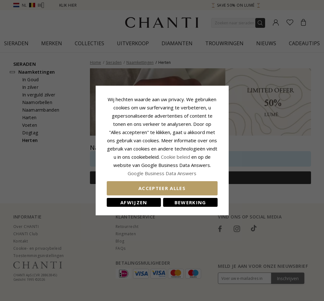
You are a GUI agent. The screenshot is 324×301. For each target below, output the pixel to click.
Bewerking (190, 202)
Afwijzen (133, 202)
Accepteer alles (162, 188)
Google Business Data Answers (162, 173)
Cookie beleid (176, 157)
